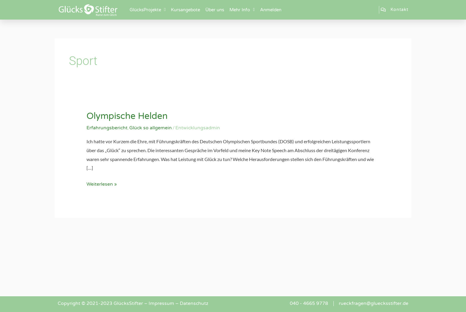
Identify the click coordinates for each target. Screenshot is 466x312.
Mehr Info (241, 9)
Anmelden (270, 9)
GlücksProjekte (148, 9)
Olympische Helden (127, 116)
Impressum (161, 303)
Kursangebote (185, 9)
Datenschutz (194, 303)
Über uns (214, 9)
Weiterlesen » (101, 183)
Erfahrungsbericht (107, 127)
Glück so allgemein (151, 127)
